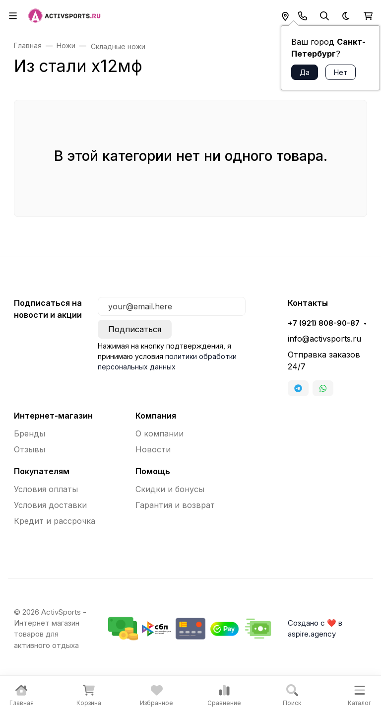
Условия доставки (50, 505)
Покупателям (41, 471)
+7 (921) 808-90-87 (324, 323)
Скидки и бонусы (169, 489)
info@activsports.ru (324, 339)
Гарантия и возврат (175, 505)
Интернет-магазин (53, 416)
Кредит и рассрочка (54, 521)
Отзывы (29, 449)
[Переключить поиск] (324, 16)
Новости (153, 449)
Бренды (29, 433)
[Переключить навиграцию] (13, 16)
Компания (155, 416)
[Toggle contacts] (303, 16)
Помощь (152, 471)
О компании (159, 433)
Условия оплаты (46, 489)
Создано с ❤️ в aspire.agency (315, 629)
